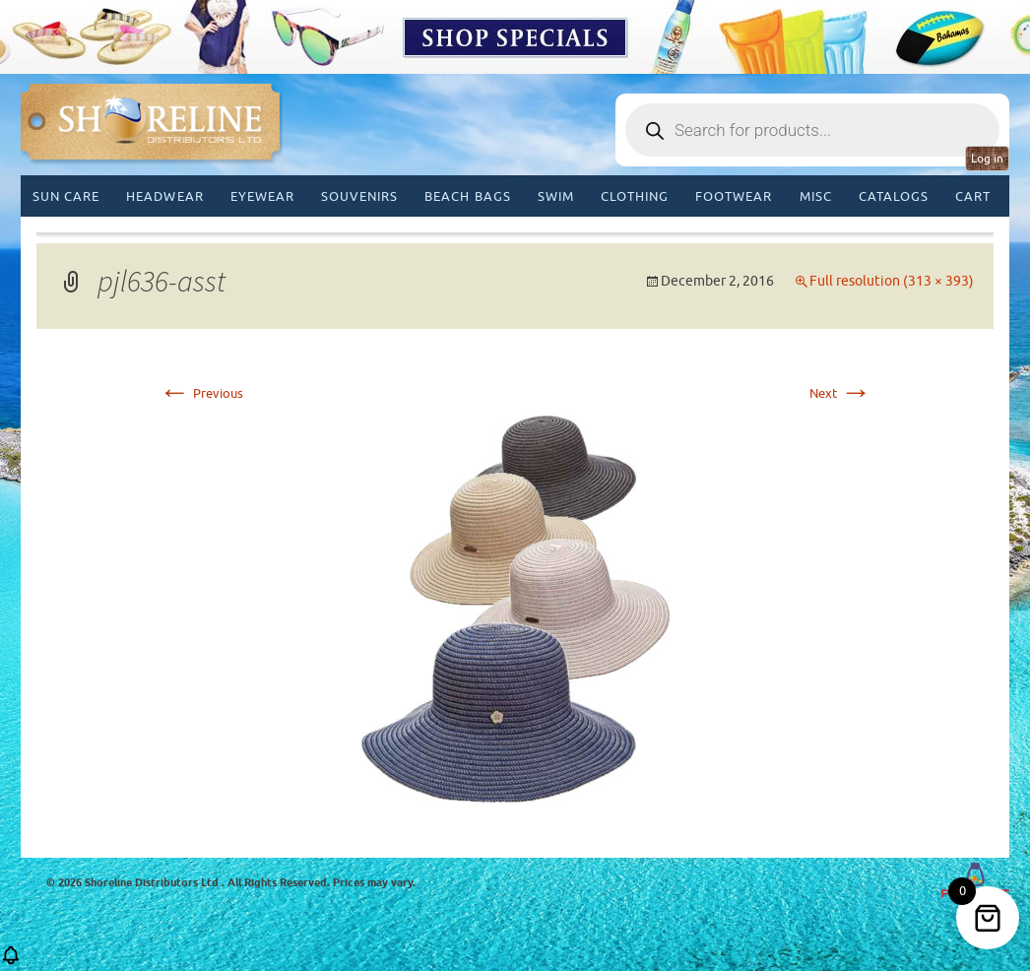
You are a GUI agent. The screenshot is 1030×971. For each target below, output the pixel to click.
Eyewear (262, 196)
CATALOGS (894, 196)
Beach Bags (467, 196)
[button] (11, 961)
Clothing (635, 196)
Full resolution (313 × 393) (891, 281)
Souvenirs (359, 196)
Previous (201, 393)
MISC (816, 196)
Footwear (733, 196)
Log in (987, 158)
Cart (973, 196)
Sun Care (65, 196)
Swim (556, 196)
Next (840, 393)
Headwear (164, 196)
